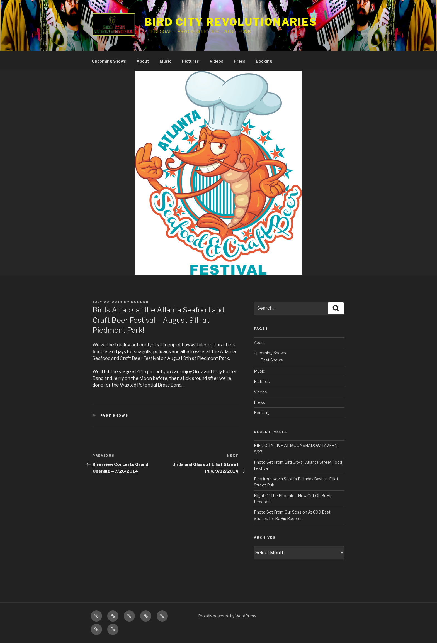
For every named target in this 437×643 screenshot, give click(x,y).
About (143, 61)
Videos (216, 61)
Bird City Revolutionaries (231, 22)
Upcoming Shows (109, 61)
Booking (264, 61)
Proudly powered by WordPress (227, 615)
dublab (140, 302)
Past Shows (114, 415)
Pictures (190, 61)
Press (239, 61)
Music (165, 61)
